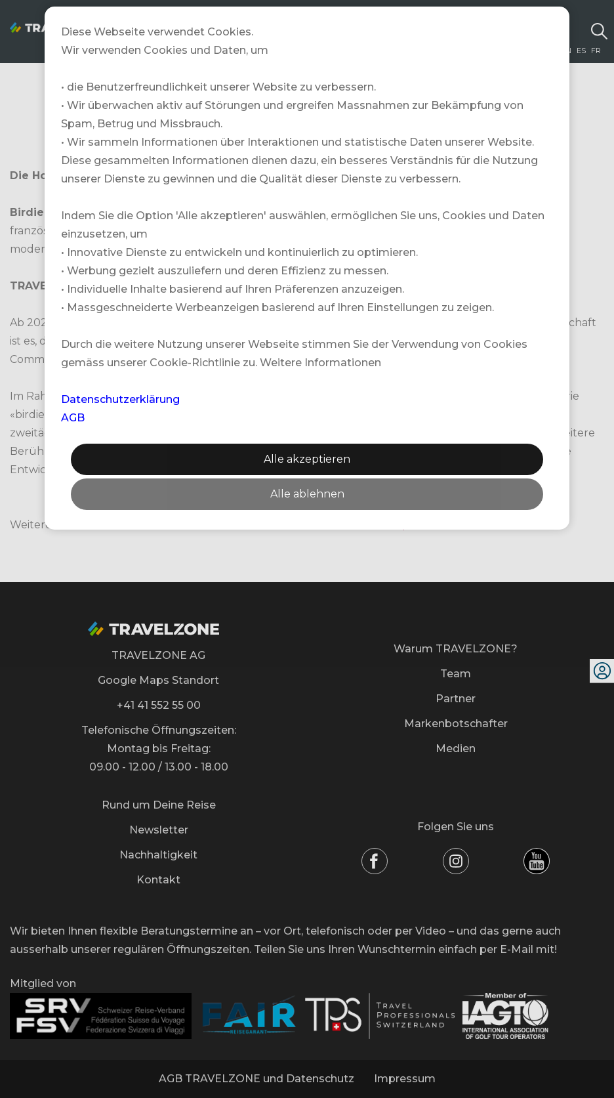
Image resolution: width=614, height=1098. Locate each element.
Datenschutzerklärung (120, 399)
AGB (73, 418)
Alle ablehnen (307, 494)
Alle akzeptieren (307, 459)
